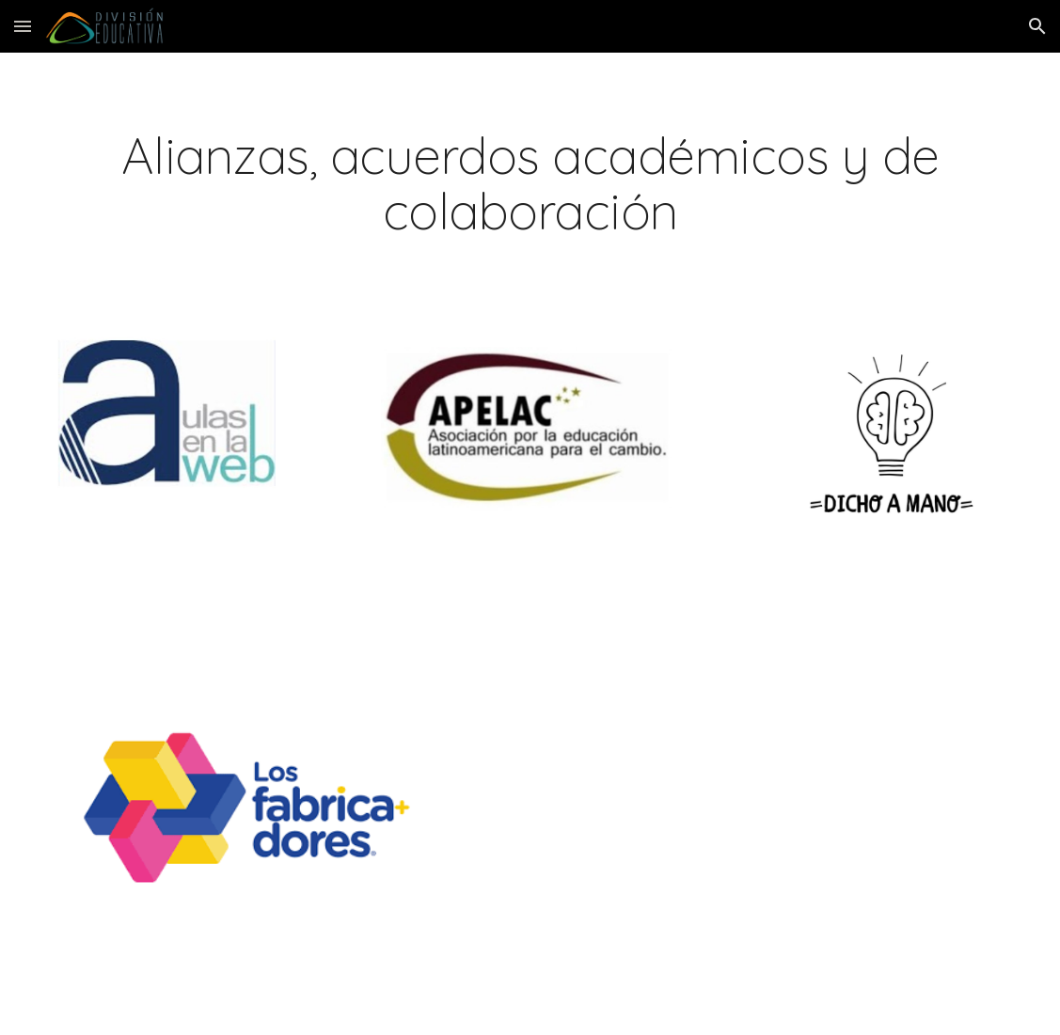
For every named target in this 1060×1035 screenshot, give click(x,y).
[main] (530, 183)
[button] (22, 26)
